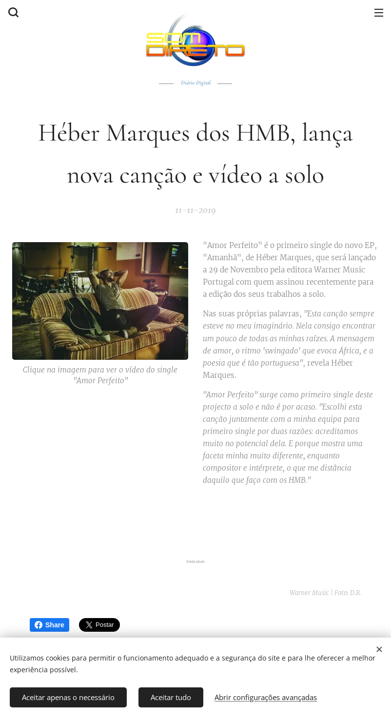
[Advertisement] (195, 520)
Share (49, 625)
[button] (12, 12)
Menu (378, 12)
